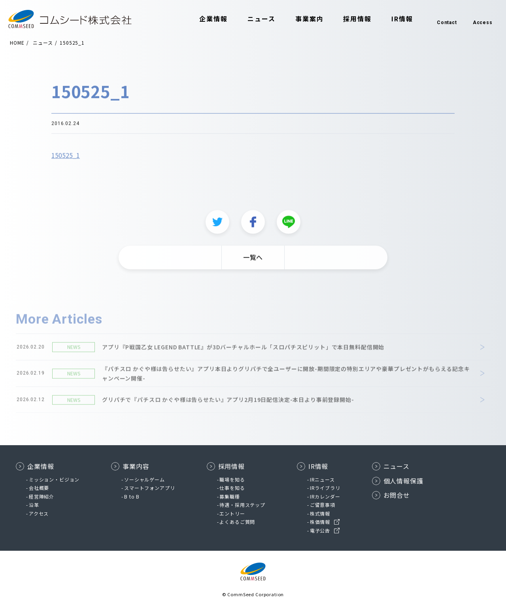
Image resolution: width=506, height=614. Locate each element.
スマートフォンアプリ (149, 487)
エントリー (232, 513)
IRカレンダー (325, 496)
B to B (132, 496)
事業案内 (301, 19)
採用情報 (349, 19)
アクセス (39, 513)
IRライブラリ (325, 487)
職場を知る (232, 479)
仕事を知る (232, 487)
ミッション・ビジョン (54, 479)
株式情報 (320, 513)
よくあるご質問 (237, 521)
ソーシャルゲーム (144, 479)
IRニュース (322, 479)
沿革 (34, 504)
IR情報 (394, 19)
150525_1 (65, 159)
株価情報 (320, 521)
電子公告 (320, 530)
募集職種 (229, 496)
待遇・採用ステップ (242, 504)
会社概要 (39, 487)
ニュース (253, 19)
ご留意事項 (322, 504)
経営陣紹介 (41, 496)
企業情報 (205, 19)
